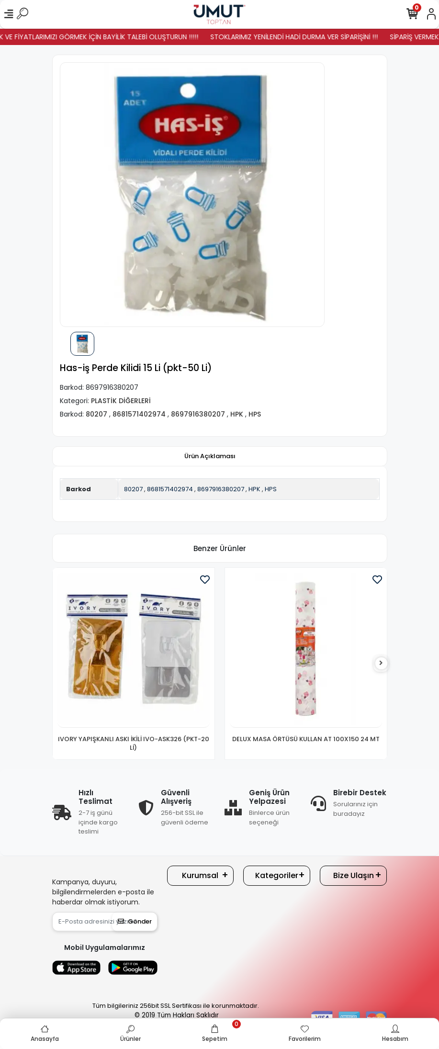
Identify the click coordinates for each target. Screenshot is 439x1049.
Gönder (135, 921)
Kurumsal (200, 875)
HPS (271, 489)
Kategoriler (276, 875)
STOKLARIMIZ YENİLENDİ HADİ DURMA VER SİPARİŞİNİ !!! (304, 37)
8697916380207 (220, 489)
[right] (381, 663)
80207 (133, 489)
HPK (254, 489)
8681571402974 (170, 489)
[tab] (210, 456)
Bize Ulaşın (353, 875)
